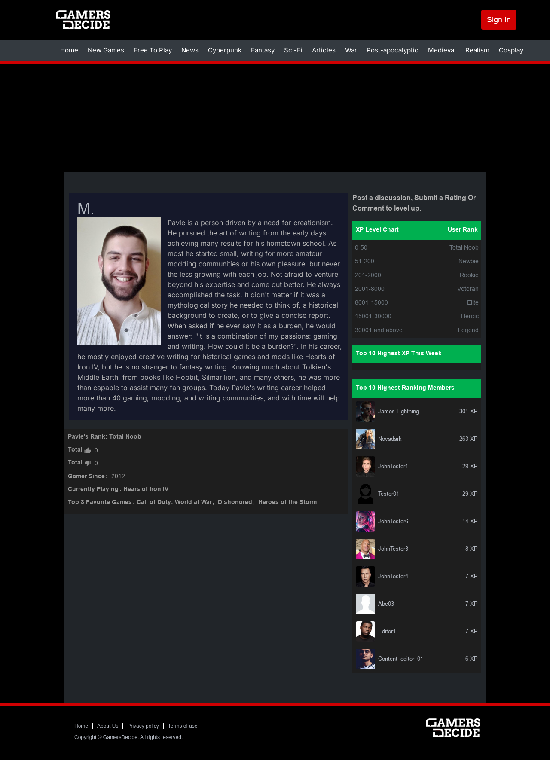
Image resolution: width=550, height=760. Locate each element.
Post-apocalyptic (393, 50)
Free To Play (153, 50)
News (190, 50)
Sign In (499, 19)
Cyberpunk (224, 50)
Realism (477, 50)
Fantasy (263, 50)
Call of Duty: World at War (174, 502)
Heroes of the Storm (287, 502)
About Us (107, 726)
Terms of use (183, 726)
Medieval (442, 50)
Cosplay (511, 50)
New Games (106, 50)
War (351, 50)
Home (69, 50)
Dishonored (235, 502)
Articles (324, 50)
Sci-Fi (293, 50)
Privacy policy (143, 726)
